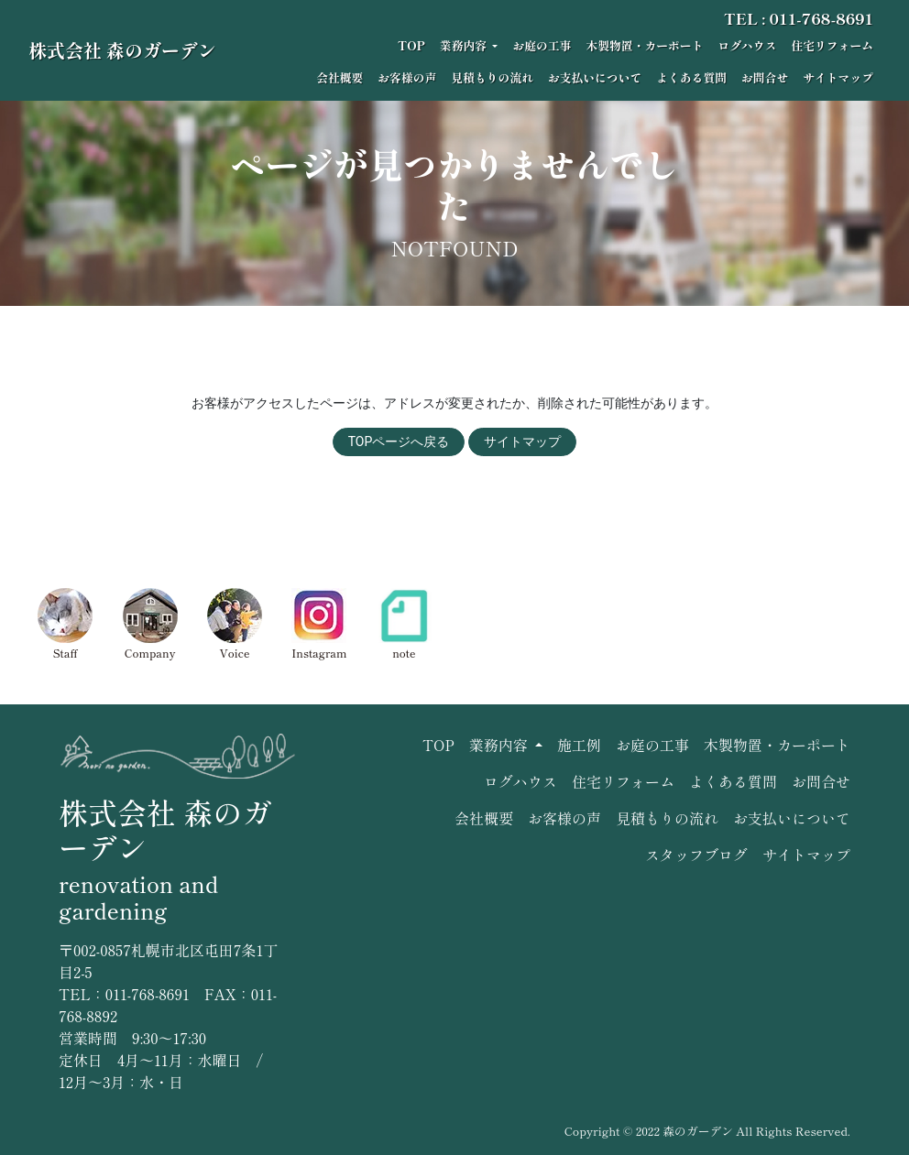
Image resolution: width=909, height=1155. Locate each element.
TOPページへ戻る (399, 441)
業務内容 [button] (464, 45)
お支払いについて (594, 77)
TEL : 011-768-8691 (798, 18)
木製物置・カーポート (644, 45)
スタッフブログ (696, 855)
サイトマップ (838, 77)
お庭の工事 (541, 45)
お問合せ (764, 77)
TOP (411, 45)
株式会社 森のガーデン (122, 50)
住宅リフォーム (832, 45)
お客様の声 (407, 77)
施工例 (579, 745)
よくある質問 (691, 77)
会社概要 (339, 77)
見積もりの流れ (492, 77)
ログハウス (746, 45)
